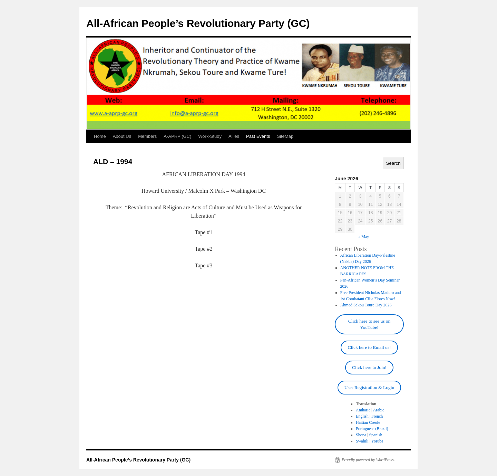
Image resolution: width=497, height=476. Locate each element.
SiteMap (285, 136)
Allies (233, 136)
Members (147, 136)
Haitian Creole (368, 422)
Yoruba (377, 441)
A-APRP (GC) (177, 136)
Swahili (362, 441)
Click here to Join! (369, 367)
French (377, 416)
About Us (122, 136)
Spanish (375, 434)
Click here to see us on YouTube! (369, 324)
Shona (361, 434)
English (362, 416)
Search (393, 163)
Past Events (258, 136)
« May (363, 236)
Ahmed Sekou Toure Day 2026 (366, 305)
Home (100, 136)
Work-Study (210, 136)
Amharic (363, 410)
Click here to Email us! (369, 347)
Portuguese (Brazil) (372, 428)
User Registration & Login (369, 387)
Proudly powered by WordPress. (368, 459)
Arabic (378, 410)
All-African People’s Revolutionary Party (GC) (198, 23)
